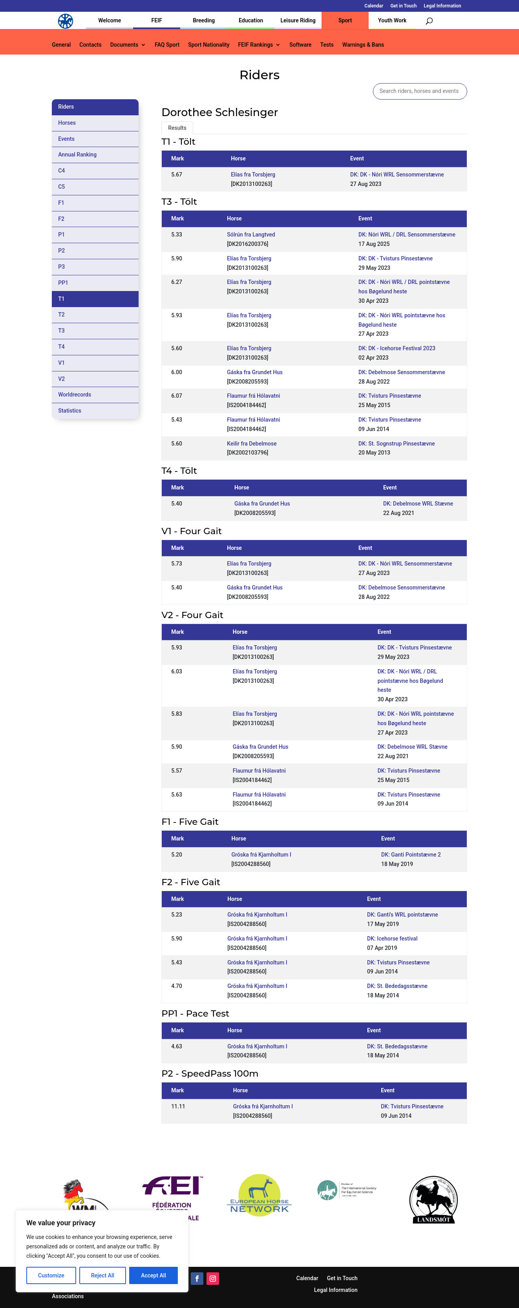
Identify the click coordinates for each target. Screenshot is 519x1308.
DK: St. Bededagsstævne (397, 986)
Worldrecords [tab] (74, 394)
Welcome (109, 20)
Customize (51, 1275)
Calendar (373, 6)
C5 (61, 187)
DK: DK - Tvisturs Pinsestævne (395, 258)
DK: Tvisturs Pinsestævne (389, 396)
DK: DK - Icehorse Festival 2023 (396, 348)
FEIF (157, 20)
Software (300, 45)
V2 (61, 379)
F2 (61, 219)
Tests (327, 45)
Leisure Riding (298, 20)
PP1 (63, 283)
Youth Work (392, 20)
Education (251, 20)
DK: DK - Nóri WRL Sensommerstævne (397, 174)
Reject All (102, 1275)
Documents (124, 45)
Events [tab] (66, 139)
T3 (61, 330)
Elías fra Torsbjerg (253, 174)
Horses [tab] (67, 123)
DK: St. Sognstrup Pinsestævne (396, 443)
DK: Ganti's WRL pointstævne (402, 914)
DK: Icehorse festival (392, 938)
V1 (61, 363)
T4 (61, 347)
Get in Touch (403, 6)
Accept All (153, 1275)
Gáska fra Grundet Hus (255, 372)
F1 (61, 203)
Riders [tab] (66, 107)
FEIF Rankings (255, 45)
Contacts (90, 45)
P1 (61, 234)
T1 (61, 299)
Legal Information (442, 6)
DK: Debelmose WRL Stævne (418, 503)
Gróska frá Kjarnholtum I (261, 854)
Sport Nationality (208, 45)
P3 (61, 267)
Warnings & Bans (363, 45)
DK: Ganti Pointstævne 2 (411, 854)
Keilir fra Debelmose (251, 443)
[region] (102, 1251)
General (61, 45)
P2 (61, 250)
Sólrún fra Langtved (251, 234)
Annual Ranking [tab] (77, 154)
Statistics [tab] (69, 410)
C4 (61, 170)
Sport (345, 20)
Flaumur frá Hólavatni (253, 396)
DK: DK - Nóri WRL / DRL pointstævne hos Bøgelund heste (410, 680)
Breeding (204, 20)
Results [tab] (177, 128)
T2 (61, 314)
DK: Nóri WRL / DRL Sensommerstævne (406, 234)
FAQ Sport (167, 45)
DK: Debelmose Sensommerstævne (401, 372)
